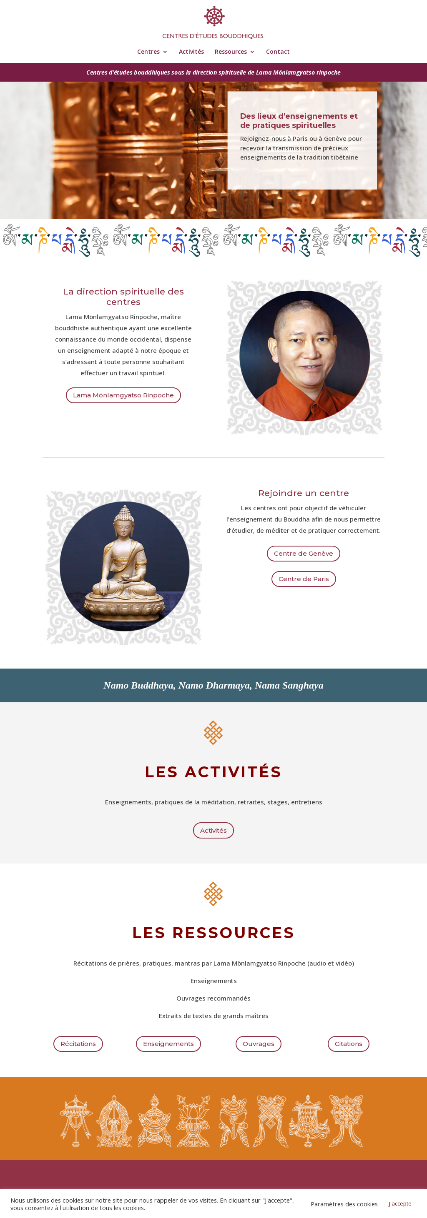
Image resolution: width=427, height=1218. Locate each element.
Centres (148, 52)
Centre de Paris (304, 579)
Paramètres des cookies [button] (344, 1204)
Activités (191, 52)
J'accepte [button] (400, 1203)
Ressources (231, 52)
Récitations (78, 1044)
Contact (278, 52)
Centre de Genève (303, 553)
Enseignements (168, 1044)
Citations (348, 1044)
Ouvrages (258, 1044)
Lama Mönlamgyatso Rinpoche (123, 395)
